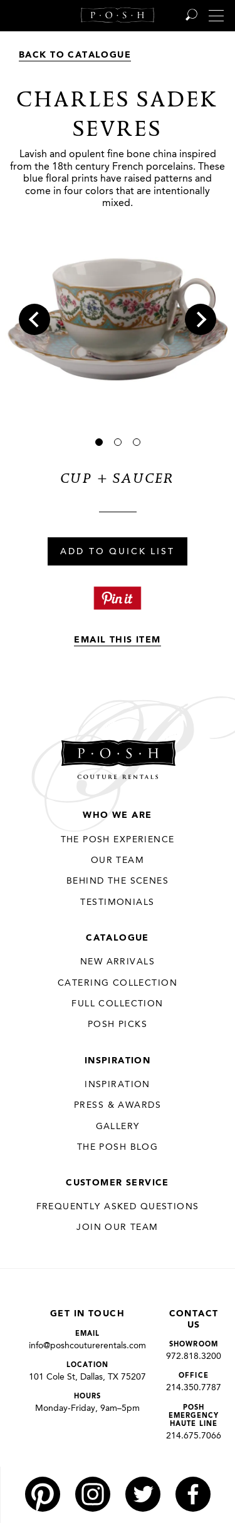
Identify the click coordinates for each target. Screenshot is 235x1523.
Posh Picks (117, 1024)
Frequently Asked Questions (117, 1206)
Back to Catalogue (75, 55)
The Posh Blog (117, 1147)
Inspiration (118, 1060)
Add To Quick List (117, 552)
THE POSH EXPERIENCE (118, 839)
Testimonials (117, 902)
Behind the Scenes (117, 881)
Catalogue (117, 938)
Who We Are (117, 815)
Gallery (118, 1126)
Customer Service (117, 1183)
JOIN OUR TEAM (117, 1227)
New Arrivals (117, 962)
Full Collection (117, 1003)
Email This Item (117, 640)
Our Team (117, 860)
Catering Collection (117, 983)
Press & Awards (117, 1105)
